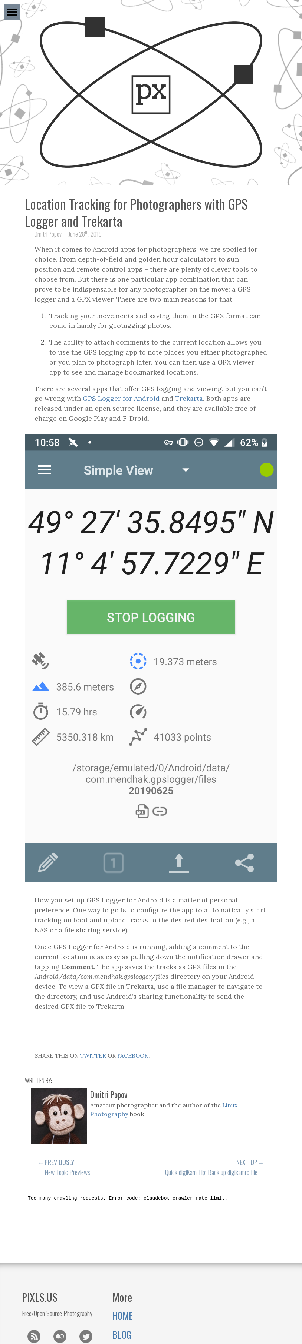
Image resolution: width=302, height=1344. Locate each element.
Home (122, 1315)
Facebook (132, 1055)
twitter (93, 1055)
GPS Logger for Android (121, 398)
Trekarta (189, 398)
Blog (121, 1334)
